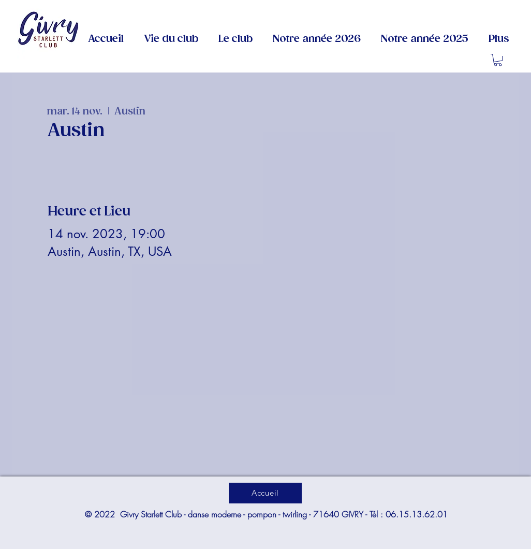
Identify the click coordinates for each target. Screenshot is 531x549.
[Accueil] (265, 492)
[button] (235, 39)
